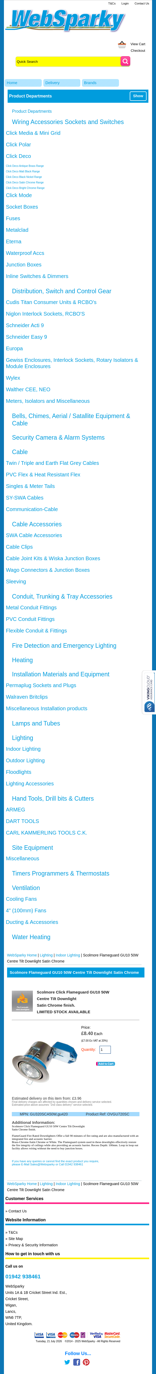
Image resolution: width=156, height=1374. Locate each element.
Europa (14, 348)
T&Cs (112, 3)
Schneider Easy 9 (26, 337)
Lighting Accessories (30, 783)
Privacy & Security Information (33, 1245)
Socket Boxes (22, 207)
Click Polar (18, 144)
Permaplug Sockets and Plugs (41, 685)
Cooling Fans (21, 899)
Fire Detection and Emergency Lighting (64, 645)
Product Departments (32, 111)
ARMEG (15, 809)
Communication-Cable (32, 509)
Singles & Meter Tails (30, 486)
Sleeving (16, 581)
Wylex (13, 378)
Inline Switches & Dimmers (37, 276)
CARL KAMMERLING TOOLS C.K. (46, 833)
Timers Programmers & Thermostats (61, 873)
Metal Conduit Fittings (31, 607)
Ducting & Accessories (32, 922)
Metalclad (17, 230)
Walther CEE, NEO (28, 389)
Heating (22, 660)
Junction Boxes (23, 264)
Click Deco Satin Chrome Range (25, 182)
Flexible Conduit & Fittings (36, 631)
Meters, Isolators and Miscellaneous (48, 401)
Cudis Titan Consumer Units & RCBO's (51, 302)
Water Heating (31, 937)
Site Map (15, 1239)
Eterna (13, 241)
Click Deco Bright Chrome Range (25, 188)
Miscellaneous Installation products (46, 708)
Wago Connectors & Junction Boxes (48, 570)
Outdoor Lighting (25, 760)
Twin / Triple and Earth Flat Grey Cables (52, 463)
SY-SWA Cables (24, 498)
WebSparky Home (22, 955)
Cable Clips (19, 547)
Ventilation (26, 887)
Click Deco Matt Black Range (23, 171)
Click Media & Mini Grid (33, 133)
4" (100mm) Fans (26, 910)
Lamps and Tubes (36, 723)
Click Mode (19, 195)
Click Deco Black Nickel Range (24, 177)
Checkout (138, 51)
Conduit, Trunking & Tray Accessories (62, 596)
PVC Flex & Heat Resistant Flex (43, 474)
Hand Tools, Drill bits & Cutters (53, 798)
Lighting (22, 737)
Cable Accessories (37, 524)
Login (125, 3)
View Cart (138, 44)
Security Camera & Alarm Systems (58, 437)
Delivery (52, 82)
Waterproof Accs (25, 253)
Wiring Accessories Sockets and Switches (68, 122)
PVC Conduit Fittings (30, 619)
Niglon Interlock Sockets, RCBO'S (45, 314)
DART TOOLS (22, 821)
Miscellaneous (22, 858)
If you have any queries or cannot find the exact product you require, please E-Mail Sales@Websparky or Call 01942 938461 (55, 1163)
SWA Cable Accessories (34, 535)
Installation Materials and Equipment (61, 674)
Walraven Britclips (27, 697)
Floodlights (18, 772)
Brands (90, 82)
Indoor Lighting (23, 749)
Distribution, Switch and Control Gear (61, 291)
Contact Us (142, 3)
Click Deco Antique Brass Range (25, 165)
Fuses (13, 218)
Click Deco (18, 156)
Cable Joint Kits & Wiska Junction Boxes (53, 558)
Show (138, 96)
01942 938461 (22, 1276)
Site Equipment (32, 847)
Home (12, 82)
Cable (20, 452)
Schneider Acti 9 (25, 325)
